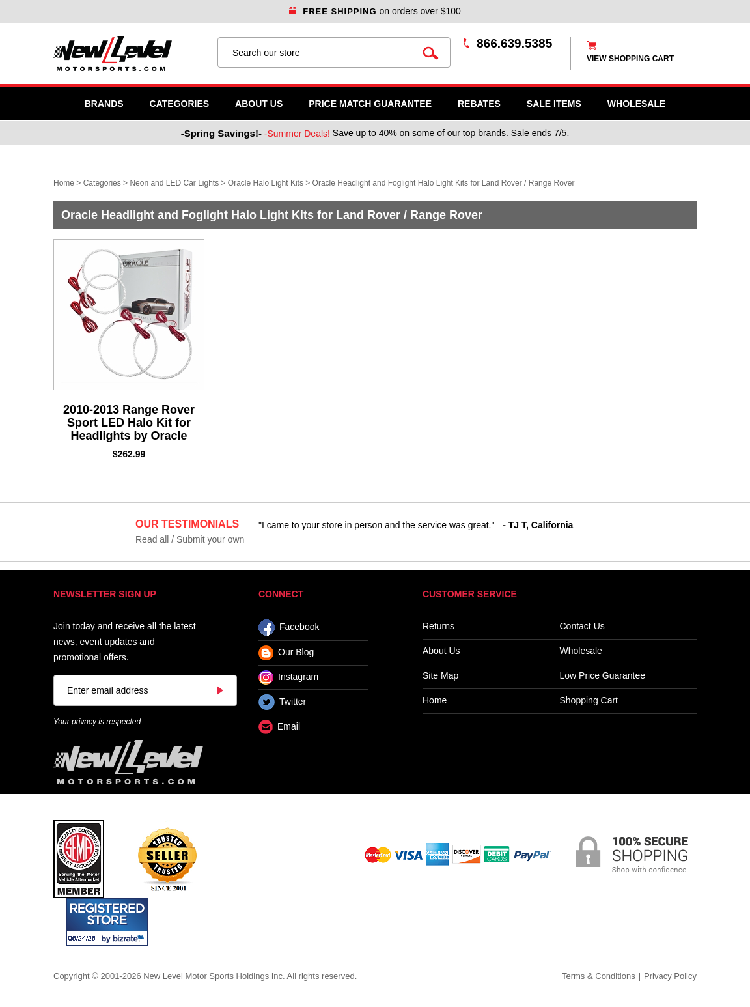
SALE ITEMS (554, 103)
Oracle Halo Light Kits (265, 183)
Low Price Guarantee (603, 676)
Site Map (440, 676)
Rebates (479, 103)
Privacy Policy (670, 976)
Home (63, 183)
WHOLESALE (636, 103)
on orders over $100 (375, 11)
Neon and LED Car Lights (174, 183)
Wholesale (581, 651)
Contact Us (582, 626)
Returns (438, 626)
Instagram (288, 677)
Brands (104, 103)
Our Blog (286, 652)
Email (279, 727)
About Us (259, 103)
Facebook (288, 627)
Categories (180, 103)
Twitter (282, 702)
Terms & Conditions (598, 976)
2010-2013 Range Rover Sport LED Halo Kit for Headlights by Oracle (129, 422)
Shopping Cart (589, 700)
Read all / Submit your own (189, 539)
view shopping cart (630, 58)
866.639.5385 (514, 43)
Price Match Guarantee (370, 103)
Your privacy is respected (97, 721)
